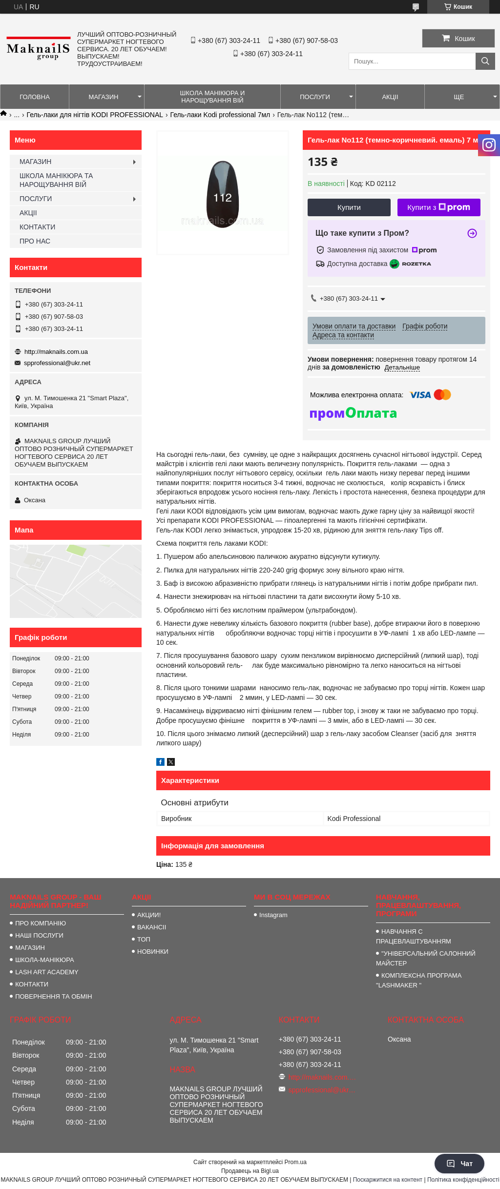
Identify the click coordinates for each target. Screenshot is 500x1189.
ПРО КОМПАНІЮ (40, 923)
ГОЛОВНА (35, 97)
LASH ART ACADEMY (47, 972)
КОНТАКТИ (37, 227)
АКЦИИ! (149, 915)
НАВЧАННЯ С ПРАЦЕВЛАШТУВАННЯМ (413, 936)
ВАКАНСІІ (151, 927)
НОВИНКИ (152, 951)
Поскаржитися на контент (387, 1179)
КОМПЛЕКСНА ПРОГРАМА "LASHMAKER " (418, 980)
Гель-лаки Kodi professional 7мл (220, 115)
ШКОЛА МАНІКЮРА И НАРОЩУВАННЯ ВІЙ (212, 96)
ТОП (143, 939)
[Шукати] (485, 61)
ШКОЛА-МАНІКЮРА (44, 960)
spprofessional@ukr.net (57, 363)
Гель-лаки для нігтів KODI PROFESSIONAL (95, 115)
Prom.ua (296, 1162)
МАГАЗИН (104, 97)
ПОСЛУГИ (315, 97)
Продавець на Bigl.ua (250, 1171)
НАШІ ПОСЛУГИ (39, 935)
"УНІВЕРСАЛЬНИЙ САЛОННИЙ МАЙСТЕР (426, 958)
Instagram (273, 915)
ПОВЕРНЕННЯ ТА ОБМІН (53, 996)
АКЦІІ (390, 97)
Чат (459, 1163)
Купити (349, 207)
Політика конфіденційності (463, 1179)
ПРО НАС (35, 241)
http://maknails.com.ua (56, 351)
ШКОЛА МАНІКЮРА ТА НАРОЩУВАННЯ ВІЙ (56, 180)
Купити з (438, 207)
